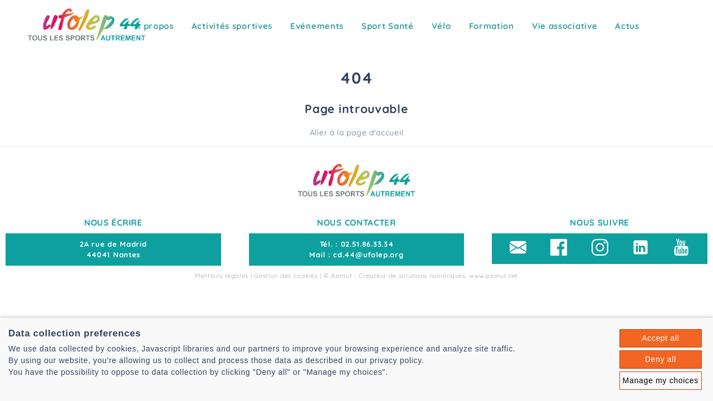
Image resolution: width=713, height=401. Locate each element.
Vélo (441, 26)
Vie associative (565, 26)
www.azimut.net (493, 276)
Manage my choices (661, 380)
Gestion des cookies (286, 276)
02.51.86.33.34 (367, 243)
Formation (491, 26)
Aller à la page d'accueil (357, 133)
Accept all (661, 338)
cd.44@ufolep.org (368, 254)
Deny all (660, 359)
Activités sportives (232, 26)
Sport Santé (388, 26)
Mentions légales (221, 276)
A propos (154, 26)
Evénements (317, 26)
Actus (627, 26)
